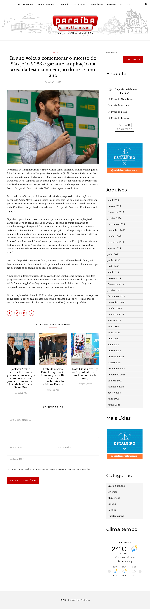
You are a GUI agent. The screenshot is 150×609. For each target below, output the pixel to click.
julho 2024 (113, 326)
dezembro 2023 (116, 368)
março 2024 (114, 350)
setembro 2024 (116, 314)
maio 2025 (113, 266)
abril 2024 (113, 344)
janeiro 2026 (115, 218)
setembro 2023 (116, 386)
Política (125, 4)
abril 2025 (113, 272)
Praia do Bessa (119, 112)
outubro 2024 (115, 308)
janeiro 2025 (114, 290)
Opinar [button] (124, 125)
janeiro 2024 (115, 362)
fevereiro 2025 (116, 284)
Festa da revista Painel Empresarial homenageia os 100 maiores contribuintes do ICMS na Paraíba (53, 377)
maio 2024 (113, 338)
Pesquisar (111, 52)
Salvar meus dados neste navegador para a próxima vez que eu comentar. (51, 469)
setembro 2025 (116, 242)
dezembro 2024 (116, 296)
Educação (81, 4)
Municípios (97, 4)
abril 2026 (113, 200)
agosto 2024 (114, 320)
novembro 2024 (116, 302)
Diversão (65, 4)
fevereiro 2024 (116, 356)
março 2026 (114, 206)
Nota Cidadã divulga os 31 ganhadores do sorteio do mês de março (85, 374)
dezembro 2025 (116, 224)
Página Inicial (26, 4)
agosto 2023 (114, 392)
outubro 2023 (115, 380)
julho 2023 (113, 398)
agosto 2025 (114, 248)
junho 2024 (114, 332)
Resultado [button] (125, 129)
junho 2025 (114, 260)
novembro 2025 (116, 230)
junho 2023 (114, 404)
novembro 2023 (116, 374)
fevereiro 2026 (116, 212)
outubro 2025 (115, 236)
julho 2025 (113, 254)
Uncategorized (116, 516)
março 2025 (114, 278)
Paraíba (111, 4)
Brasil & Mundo (47, 4)
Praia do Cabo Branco (123, 99)
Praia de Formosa (121, 105)
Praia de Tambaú (120, 118)
